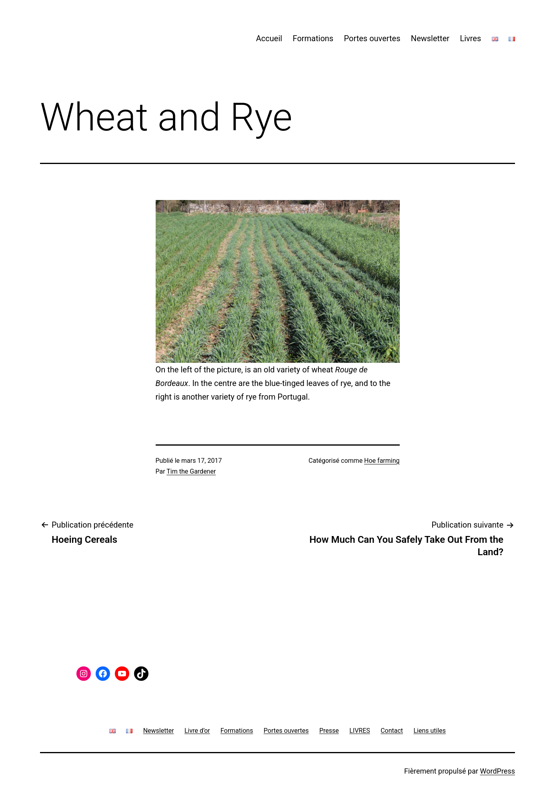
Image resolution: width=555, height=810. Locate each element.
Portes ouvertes (372, 38)
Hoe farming (381, 460)
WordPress (497, 771)
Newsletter (430, 38)
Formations (313, 38)
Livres (470, 38)
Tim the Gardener (191, 471)
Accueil (269, 38)
